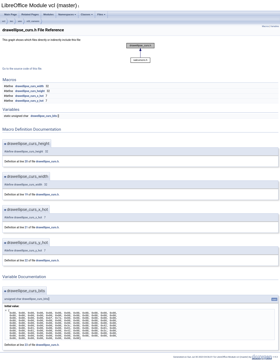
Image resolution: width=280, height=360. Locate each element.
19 (26, 194)
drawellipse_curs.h (47, 161)
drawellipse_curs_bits (44, 115)
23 (26, 344)
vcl (3, 21)
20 (26, 161)
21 (26, 227)
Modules (48, 14)
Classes (87, 14)
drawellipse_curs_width (29, 86)
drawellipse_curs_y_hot (29, 100)
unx (20, 21)
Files (101, 14)
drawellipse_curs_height (30, 91)
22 (26, 260)
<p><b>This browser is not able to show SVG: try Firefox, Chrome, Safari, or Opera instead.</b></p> (140, 53)
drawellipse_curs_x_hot (29, 95)
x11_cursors (33, 21)
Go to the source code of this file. (22, 68)
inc (11, 21)
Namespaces (67, 14)
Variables (274, 26)
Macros (265, 26)
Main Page (10, 14)
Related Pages (30, 14)
